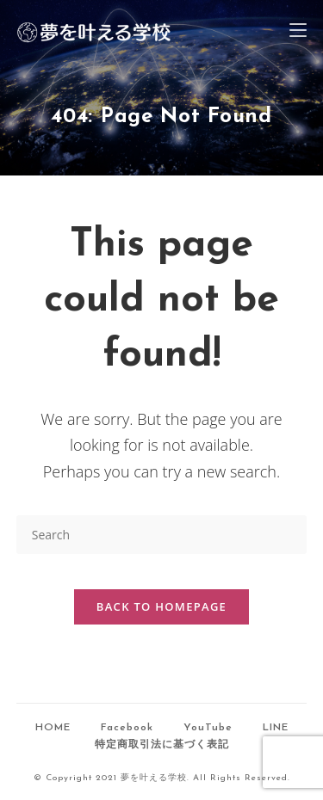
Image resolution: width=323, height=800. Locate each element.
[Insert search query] (161, 534)
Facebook (127, 728)
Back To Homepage (161, 606)
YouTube (208, 728)
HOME (53, 728)
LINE (276, 728)
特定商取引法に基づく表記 (162, 745)
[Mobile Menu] (298, 32)
